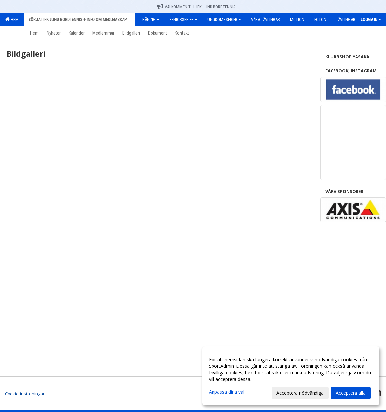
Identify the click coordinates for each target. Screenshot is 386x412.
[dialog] (290, 375)
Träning (149, 19)
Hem (12, 19)
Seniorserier (183, 19)
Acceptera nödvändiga (300, 393)
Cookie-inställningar (25, 394)
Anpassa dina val (226, 392)
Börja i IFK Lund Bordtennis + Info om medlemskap (79, 19)
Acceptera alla (351, 393)
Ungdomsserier (224, 19)
